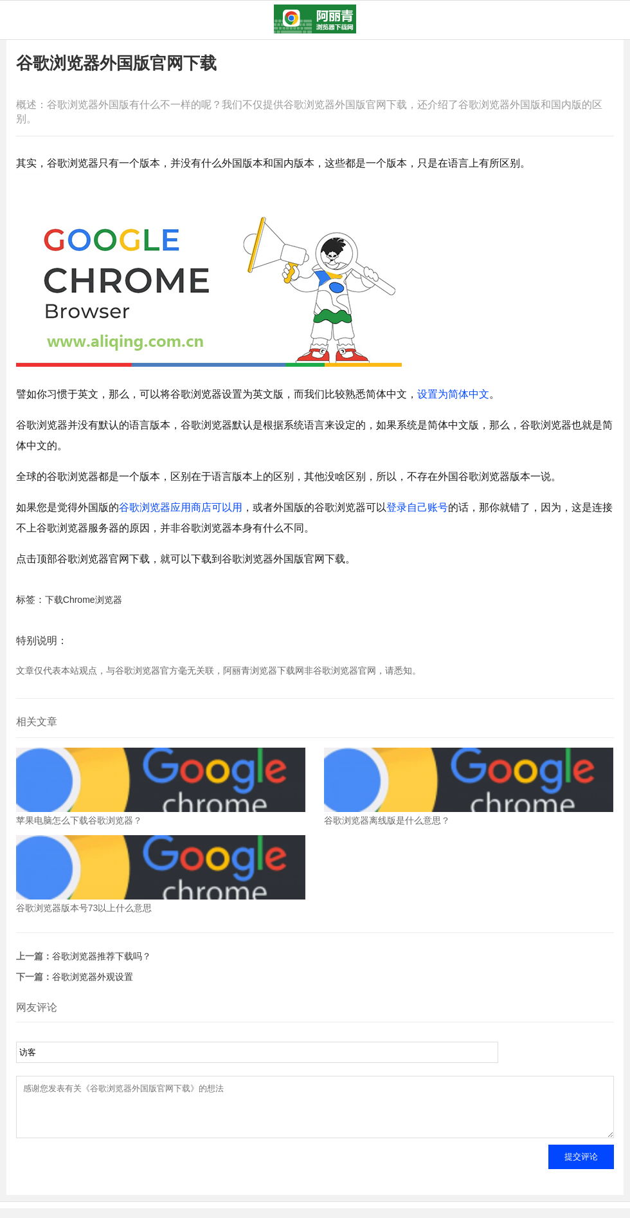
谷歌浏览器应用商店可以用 (180, 507)
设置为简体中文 (453, 394)
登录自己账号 (417, 507)
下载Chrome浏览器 (83, 600)
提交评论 (581, 1166)
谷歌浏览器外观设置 (92, 977)
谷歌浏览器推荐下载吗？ (101, 956)
